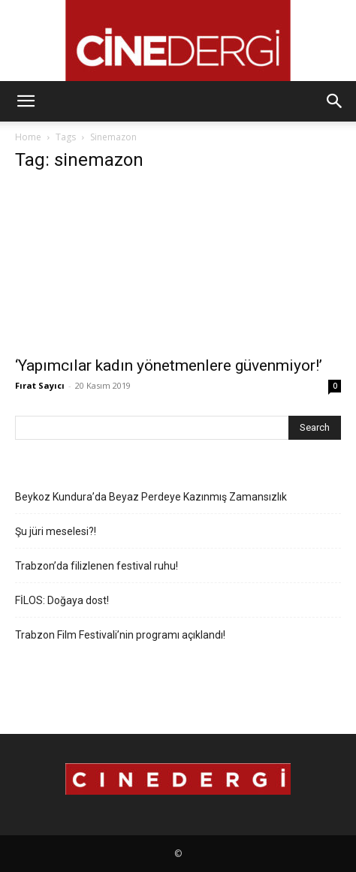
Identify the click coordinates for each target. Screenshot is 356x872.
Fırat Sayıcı (40, 385)
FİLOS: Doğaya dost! (62, 600)
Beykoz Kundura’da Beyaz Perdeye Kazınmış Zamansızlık (151, 497)
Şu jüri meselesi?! (55, 531)
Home (28, 137)
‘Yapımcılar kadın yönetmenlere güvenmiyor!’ (168, 365)
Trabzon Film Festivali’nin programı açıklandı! (120, 635)
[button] (26, 101)
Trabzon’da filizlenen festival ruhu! (96, 566)
